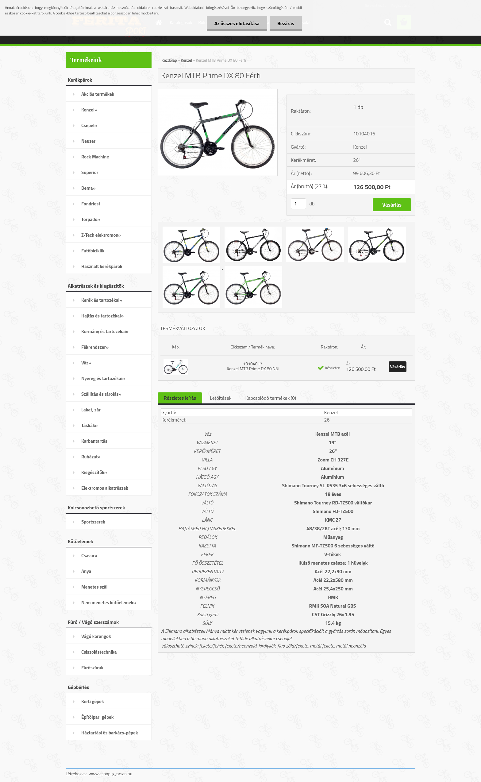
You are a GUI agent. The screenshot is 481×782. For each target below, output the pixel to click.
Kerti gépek (92, 701)
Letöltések (220, 398)
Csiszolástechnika (99, 652)
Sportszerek (93, 521)
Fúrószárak (92, 667)
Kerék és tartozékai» (101, 300)
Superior (89, 172)
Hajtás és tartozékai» (102, 315)
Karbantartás (94, 441)
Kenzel (186, 60)
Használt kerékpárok (101, 266)
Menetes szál (94, 586)
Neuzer (88, 141)
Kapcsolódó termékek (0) (270, 398)
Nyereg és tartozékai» (103, 378)
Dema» (88, 188)
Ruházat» (91, 456)
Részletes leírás (180, 398)
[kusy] (298, 203)
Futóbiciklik (92, 250)
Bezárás (285, 23)
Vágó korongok (96, 636)
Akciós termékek (97, 94)
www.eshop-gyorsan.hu (110, 773)
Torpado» (90, 219)
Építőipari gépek (97, 717)
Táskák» (89, 425)
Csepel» (89, 125)
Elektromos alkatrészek (104, 488)
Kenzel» (89, 109)
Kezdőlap (169, 60)
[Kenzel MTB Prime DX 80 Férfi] (217, 91)
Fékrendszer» (95, 347)
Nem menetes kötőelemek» (108, 602)
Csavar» (89, 555)
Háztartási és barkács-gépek (109, 732)
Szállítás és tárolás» (101, 394)
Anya (86, 571)
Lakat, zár (91, 409)
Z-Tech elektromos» (101, 235)
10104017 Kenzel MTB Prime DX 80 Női (253, 366)
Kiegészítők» (94, 472)
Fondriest (90, 203)
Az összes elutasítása (237, 23)
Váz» (86, 362)
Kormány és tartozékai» (105, 331)
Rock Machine (95, 156)
